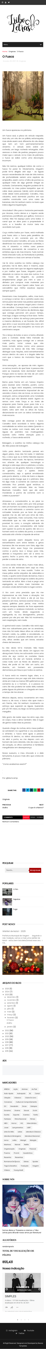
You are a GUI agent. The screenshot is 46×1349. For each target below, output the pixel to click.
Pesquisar (35, 870)
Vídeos (7, 1170)
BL (30, 1093)
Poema (7, 1153)
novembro (11, 1000)
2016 (7, 1048)
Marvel (17, 1144)
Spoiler (35, 1161)
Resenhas (19, 1157)
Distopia (34, 1106)
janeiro (10, 1027)
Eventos (26, 1115)
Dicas (24, 1106)
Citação (7, 1098)
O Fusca (10, 1020)
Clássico (17, 1098)
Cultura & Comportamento (26, 1102)
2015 (7, 1051)
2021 (7, 1033)
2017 (7, 1045)
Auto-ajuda (8, 1093)
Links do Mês (9, 1132)
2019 (7, 1039)
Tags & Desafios (10, 1166)
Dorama (7, 1110)
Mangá (23, 1140)
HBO (5, 1123)
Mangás (33, 1140)
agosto (10, 1006)
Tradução (24, 1166)
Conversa (8, 1102)
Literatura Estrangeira (12, 1136)
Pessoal (33, 1149)
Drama (17, 1110)
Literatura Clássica (33, 1132)
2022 (7, 1030)
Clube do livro (30, 1098)
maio (9, 1011)
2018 (7, 1042)
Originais (12, 51)
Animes (25, 1089)
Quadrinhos (27, 1153)
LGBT (29, 1127)
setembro (11, 1003)
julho (9, 1009)
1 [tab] (17, 1320)
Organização (9, 1149)
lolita (14, 1140)
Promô (16, 1153)
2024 (7, 991)
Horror (14, 1123)
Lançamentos (17, 1127)
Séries (26, 1161)
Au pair (34, 1089)
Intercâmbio (32, 1123)
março (10, 1014)
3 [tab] (25, 1320)
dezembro (11, 997)
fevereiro (11, 1017)
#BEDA (7, 1089)
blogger (26, 817)
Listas (20, 1132)
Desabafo (14, 1106)
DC (5, 1106)
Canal (37, 1093)
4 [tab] (28, 1320)
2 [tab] (21, 1320)
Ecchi (35, 1110)
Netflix (26, 1144)
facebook (40, 817)
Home (4, 51)
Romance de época (12, 1161)
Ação (16, 1089)
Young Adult (18, 1170)
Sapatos (16, 899)
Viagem (35, 1166)
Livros (6, 1140)
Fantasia (7, 1119)
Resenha (7, 1157)
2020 (7, 1036)
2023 (7, 994)
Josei (6, 1127)
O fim (15, 889)
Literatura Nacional (32, 1136)
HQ (22, 1123)
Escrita (6, 1115)
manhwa (7, 1144)
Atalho (9, 1023)
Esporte (16, 1115)
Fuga (15, 909)
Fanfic (35, 1115)
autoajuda (21, 1093)
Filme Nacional (20, 1119)
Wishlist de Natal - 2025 (14, 931)
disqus (32, 817)
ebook (26, 1110)
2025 (7, 988)
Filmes (32, 1119)
